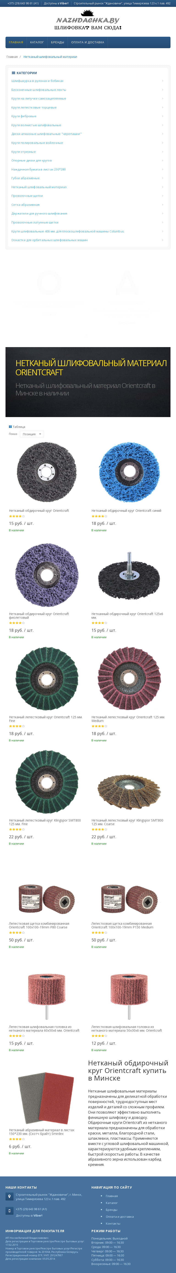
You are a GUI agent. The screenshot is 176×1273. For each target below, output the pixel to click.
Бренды (57, 42)
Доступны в (56, 3)
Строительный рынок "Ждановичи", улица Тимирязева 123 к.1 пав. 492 (122, 3)
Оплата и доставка (87, 42)
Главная (16, 42)
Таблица (17, 427)
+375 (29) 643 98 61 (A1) (23, 3)
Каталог (37, 42)
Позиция (32, 434)
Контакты (113, 1223)
